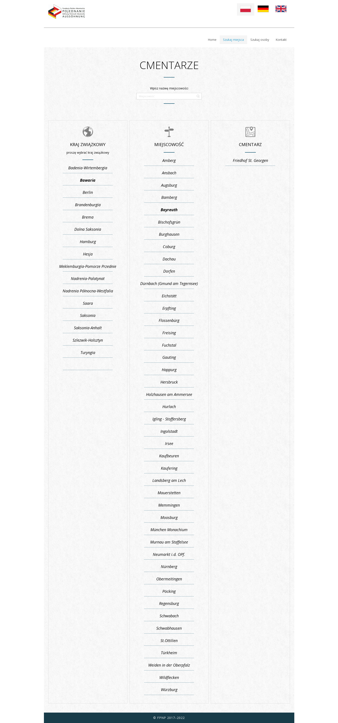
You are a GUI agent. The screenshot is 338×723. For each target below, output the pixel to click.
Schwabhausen (169, 628)
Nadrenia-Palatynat (88, 278)
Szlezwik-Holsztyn (88, 340)
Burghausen (169, 234)
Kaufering (169, 468)
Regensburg (169, 603)
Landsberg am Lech (169, 480)
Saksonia (87, 315)
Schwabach (169, 615)
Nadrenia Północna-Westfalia (88, 290)
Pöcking (169, 591)
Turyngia (87, 352)
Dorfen (169, 271)
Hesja (88, 254)
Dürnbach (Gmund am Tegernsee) (169, 283)
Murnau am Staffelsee (169, 542)
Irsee (169, 443)
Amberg (169, 160)
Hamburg (88, 241)
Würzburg (169, 689)
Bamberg (169, 197)
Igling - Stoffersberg (169, 419)
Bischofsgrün (169, 222)
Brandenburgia (88, 204)
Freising (169, 332)
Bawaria (87, 180)
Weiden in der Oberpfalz (169, 665)
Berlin (88, 192)
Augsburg (169, 185)
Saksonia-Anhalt (88, 327)
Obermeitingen (169, 578)
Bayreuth (169, 209)
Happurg (169, 369)
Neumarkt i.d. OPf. (169, 554)
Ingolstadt (169, 431)
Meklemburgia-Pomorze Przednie (87, 266)
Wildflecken (169, 677)
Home (212, 40)
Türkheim (169, 652)
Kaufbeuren (169, 455)
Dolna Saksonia (87, 229)
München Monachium (169, 529)
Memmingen (169, 505)
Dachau (169, 259)
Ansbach (169, 172)
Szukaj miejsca (233, 40)
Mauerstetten (169, 492)
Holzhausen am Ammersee (169, 394)
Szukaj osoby (259, 40)
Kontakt (281, 40)
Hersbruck (169, 382)
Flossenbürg (169, 320)
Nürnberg (169, 566)
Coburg (169, 246)
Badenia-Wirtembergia (87, 167)
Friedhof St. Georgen (250, 160)
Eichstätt (169, 295)
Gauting (169, 357)
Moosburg (169, 517)
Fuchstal (169, 345)
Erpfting (169, 308)
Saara (88, 303)
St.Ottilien (169, 640)
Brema (87, 217)
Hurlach (169, 406)
